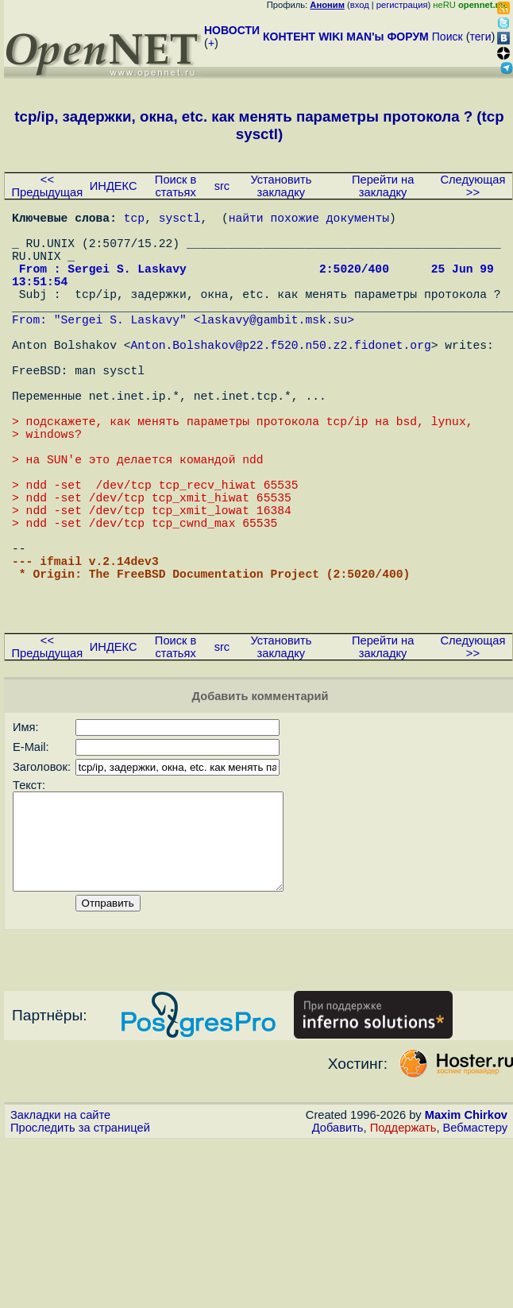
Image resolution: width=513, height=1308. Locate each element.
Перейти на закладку (383, 186)
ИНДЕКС (113, 186)
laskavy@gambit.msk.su (273, 347)
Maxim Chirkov (466, 1232)
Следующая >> (472, 186)
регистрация (402, 5)
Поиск (447, 36)
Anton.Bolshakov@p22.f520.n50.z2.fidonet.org (281, 379)
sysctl (180, 220)
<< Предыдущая (47, 186)
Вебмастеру (475, 1245)
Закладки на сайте (60, 1232)
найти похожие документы (309, 220)
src (222, 186)
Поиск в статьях (175, 186)
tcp (134, 220)
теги (481, 36)
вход (359, 5)
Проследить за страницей (80, 1245)
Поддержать (403, 1245)
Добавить (338, 1245)
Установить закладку (280, 186)
